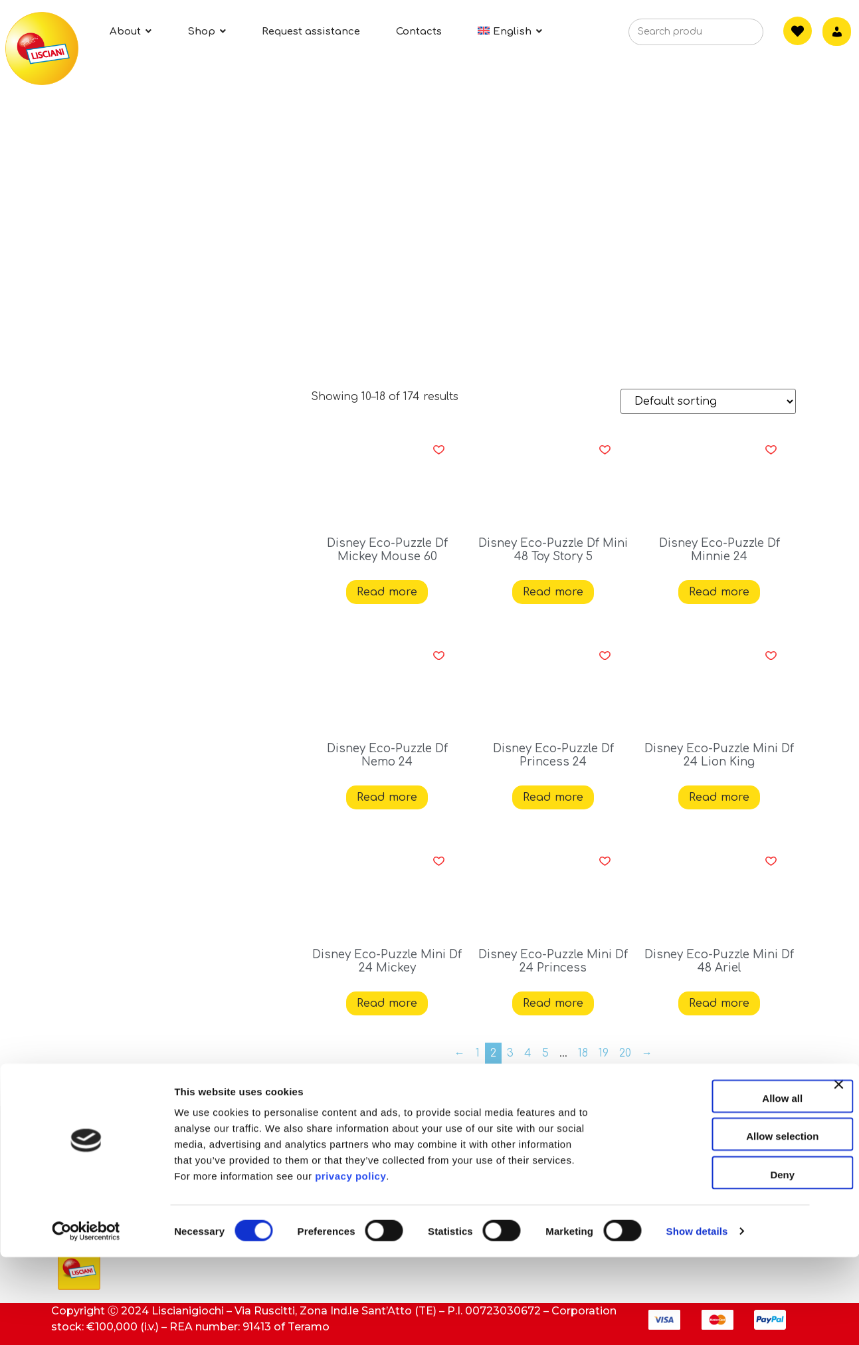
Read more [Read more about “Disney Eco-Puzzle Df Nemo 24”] (387, 797)
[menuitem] (510, 31)
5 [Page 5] (545, 1053)
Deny (714, 1262)
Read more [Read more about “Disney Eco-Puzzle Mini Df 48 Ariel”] (719, 1003)
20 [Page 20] (625, 1053)
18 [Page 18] (583, 1053)
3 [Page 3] (510, 1053)
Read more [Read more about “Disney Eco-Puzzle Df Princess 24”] (553, 797)
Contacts (334, 1128)
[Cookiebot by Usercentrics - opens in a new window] (86, 1319)
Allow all (714, 1185)
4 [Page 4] (527, 1053)
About (75, 1128)
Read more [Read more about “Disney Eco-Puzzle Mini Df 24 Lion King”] (719, 797)
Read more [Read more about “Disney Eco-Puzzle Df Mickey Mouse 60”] (387, 592)
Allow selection (714, 1224)
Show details (697, 1318)
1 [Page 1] (478, 1053)
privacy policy (350, 1263)
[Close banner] (838, 1184)
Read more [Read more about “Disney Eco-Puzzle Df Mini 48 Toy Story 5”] (553, 592)
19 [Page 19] (604, 1053)
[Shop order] (708, 401)
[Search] (733, 35)
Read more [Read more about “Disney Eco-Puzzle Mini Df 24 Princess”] (553, 1003)
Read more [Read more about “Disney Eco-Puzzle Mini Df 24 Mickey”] (387, 1003)
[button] (438, 450)
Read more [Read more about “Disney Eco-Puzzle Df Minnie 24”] (719, 592)
